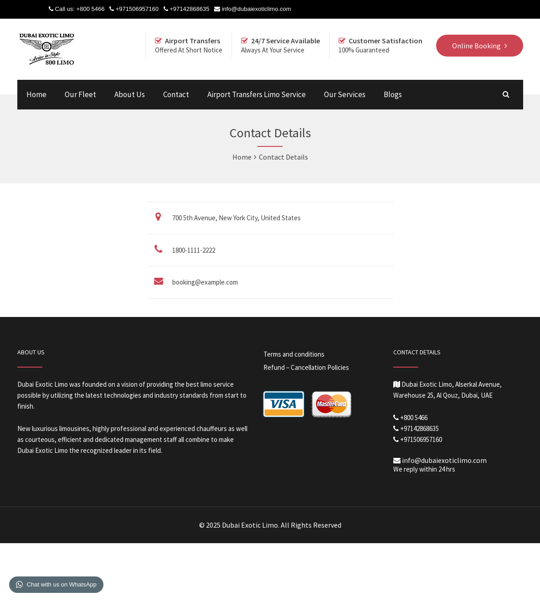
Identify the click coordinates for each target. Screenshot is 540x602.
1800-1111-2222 (193, 250)
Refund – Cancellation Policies (306, 367)
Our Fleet (80, 94)
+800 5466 (91, 8)
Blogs (393, 94)
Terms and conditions (293, 354)
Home (36, 94)
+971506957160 (137, 8)
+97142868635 (189, 8)
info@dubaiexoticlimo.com (256, 8)
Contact (176, 94)
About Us (129, 94)
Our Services (344, 94)
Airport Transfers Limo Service (256, 94)
